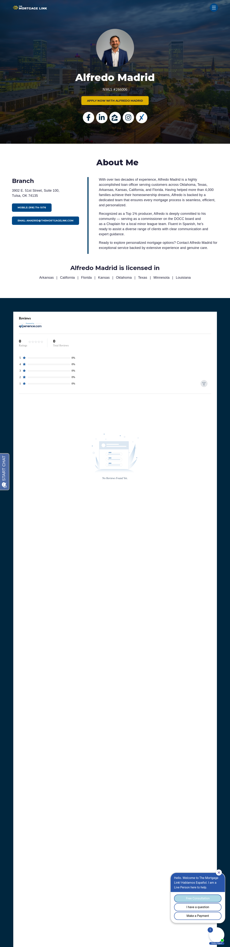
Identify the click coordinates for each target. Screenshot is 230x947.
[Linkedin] (102, 117)
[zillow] (115, 117)
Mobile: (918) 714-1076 (32, 207)
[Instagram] (128, 117)
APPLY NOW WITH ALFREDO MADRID (115, 100)
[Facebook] (88, 117)
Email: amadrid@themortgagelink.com (45, 220)
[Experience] (141, 117)
